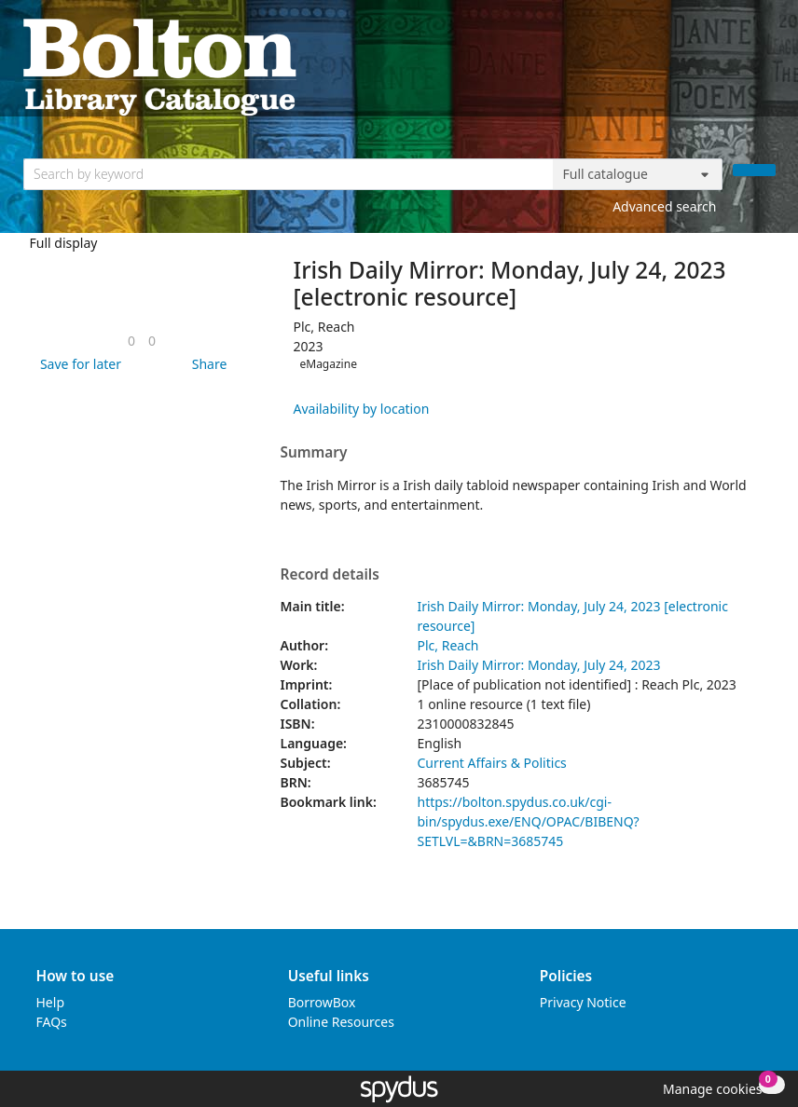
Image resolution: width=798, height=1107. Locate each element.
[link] (131, 340)
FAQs (51, 1022)
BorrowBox (322, 1002)
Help (50, 1002)
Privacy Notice (583, 1002)
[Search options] (637, 174)
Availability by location (361, 408)
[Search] (754, 170)
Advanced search (664, 206)
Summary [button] (313, 452)
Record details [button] (329, 575)
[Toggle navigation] (766, 65)
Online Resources (341, 1022)
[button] (77, 364)
